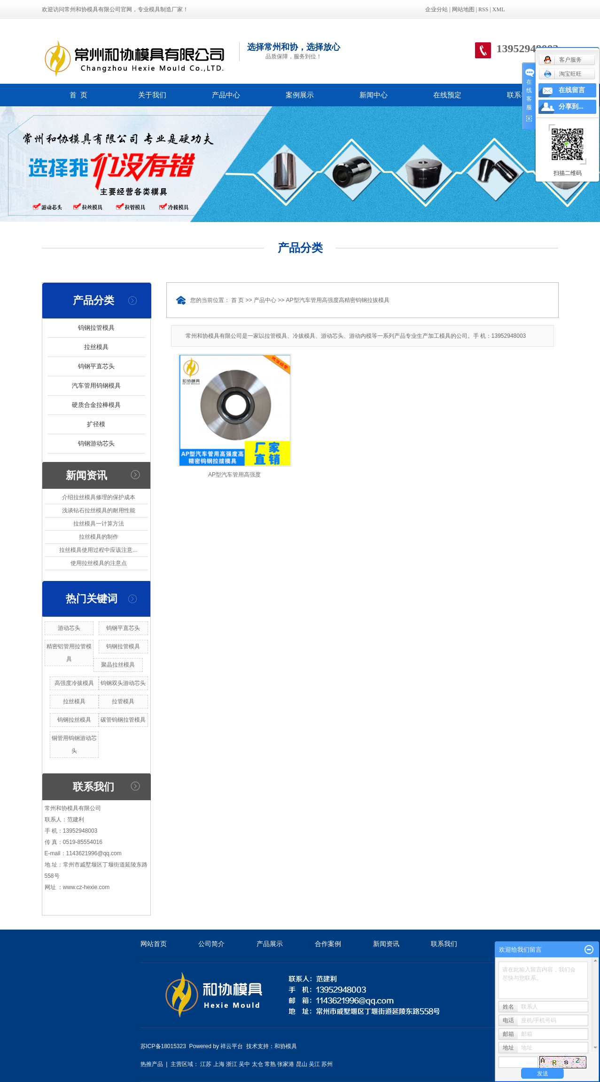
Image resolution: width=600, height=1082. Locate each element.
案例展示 (300, 95)
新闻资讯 (386, 943)
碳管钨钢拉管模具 (123, 719)
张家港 (285, 1064)
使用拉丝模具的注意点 (98, 563)
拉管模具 (123, 701)
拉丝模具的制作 (98, 536)
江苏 (205, 1064)
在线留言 (572, 90)
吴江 (314, 1064)
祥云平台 (231, 1046)
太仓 (257, 1064)
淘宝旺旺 (563, 74)
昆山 (301, 1064)
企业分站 (436, 9)
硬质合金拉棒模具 (96, 404)
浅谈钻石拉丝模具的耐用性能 (98, 510)
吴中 (244, 1064)
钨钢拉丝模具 (74, 719)
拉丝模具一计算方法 (98, 523)
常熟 (270, 1064)
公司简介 (211, 943)
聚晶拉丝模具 (118, 664)
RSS (483, 9)
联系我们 (521, 95)
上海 (219, 1064)
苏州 (327, 1064)
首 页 (78, 95)
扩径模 (96, 424)
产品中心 (226, 95)
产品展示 (270, 943)
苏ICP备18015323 (163, 1046)
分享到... (571, 106)
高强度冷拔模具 (74, 683)
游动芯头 (69, 628)
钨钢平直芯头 (96, 366)
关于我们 (152, 95)
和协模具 (285, 1046)
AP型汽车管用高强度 (234, 474)
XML (498, 9)
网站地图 (463, 9)
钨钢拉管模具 (96, 327)
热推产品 (151, 1064)
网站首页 (153, 943)
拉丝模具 (96, 346)
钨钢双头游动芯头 (123, 683)
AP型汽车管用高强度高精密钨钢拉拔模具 (338, 300)
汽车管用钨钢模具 (96, 385)
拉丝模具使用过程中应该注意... (98, 550)
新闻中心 (373, 95)
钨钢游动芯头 (96, 443)
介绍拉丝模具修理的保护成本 (98, 497)
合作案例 (328, 943)
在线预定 (447, 95)
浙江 (231, 1064)
